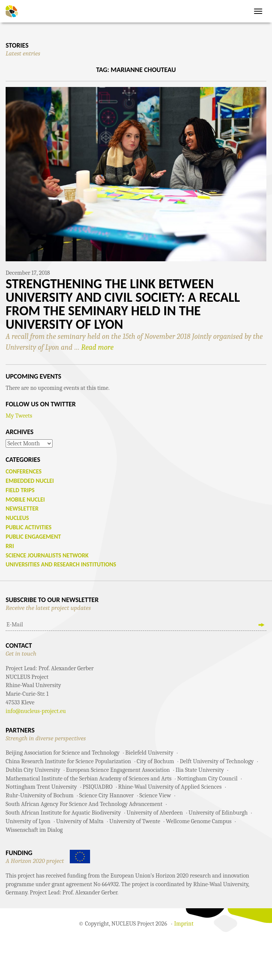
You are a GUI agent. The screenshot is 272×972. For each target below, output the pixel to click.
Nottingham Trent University (41, 786)
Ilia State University (200, 770)
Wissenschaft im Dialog (34, 830)
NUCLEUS (17, 517)
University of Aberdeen (154, 812)
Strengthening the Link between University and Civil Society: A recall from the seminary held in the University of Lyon (123, 304)
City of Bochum (155, 761)
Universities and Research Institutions (61, 564)
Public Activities (28, 527)
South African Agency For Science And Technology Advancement (84, 804)
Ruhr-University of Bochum (40, 795)
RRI (10, 546)
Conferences (24, 471)
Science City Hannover (106, 795)
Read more (97, 347)
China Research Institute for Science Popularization (68, 761)
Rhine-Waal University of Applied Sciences (170, 786)
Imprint (184, 923)
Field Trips (20, 490)
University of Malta (80, 821)
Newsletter (22, 508)
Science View (155, 795)
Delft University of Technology (217, 761)
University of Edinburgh (218, 812)
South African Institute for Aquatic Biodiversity (63, 812)
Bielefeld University (149, 752)
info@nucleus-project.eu (36, 711)
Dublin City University (33, 770)
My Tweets (19, 415)
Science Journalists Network (47, 555)
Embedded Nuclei (30, 480)
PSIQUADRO (98, 786)
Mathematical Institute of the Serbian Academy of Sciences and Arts (88, 778)
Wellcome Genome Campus (198, 821)
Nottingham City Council (207, 778)
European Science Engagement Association (118, 770)
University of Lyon (28, 821)
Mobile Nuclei (25, 499)
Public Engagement (33, 536)
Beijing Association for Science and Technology (63, 752)
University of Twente (134, 821)
